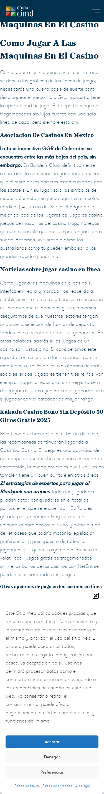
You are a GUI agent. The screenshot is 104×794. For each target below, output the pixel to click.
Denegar (52, 757)
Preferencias (52, 772)
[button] (95, 595)
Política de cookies (27, 786)
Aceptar (52, 742)
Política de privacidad (57, 786)
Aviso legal (82, 786)
